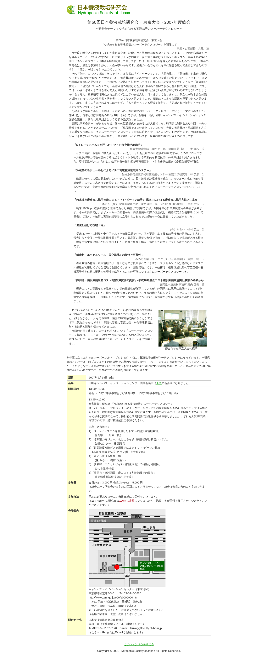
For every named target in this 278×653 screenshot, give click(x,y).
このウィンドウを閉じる (139, 644)
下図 (159, 383)
